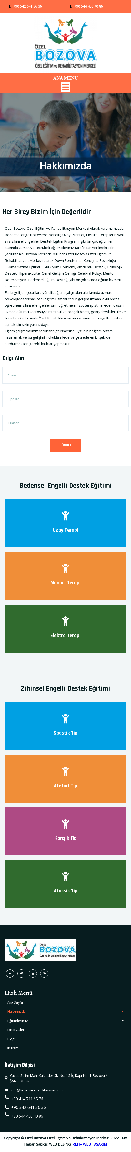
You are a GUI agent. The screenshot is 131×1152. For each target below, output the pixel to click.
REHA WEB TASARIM (89, 1146)
